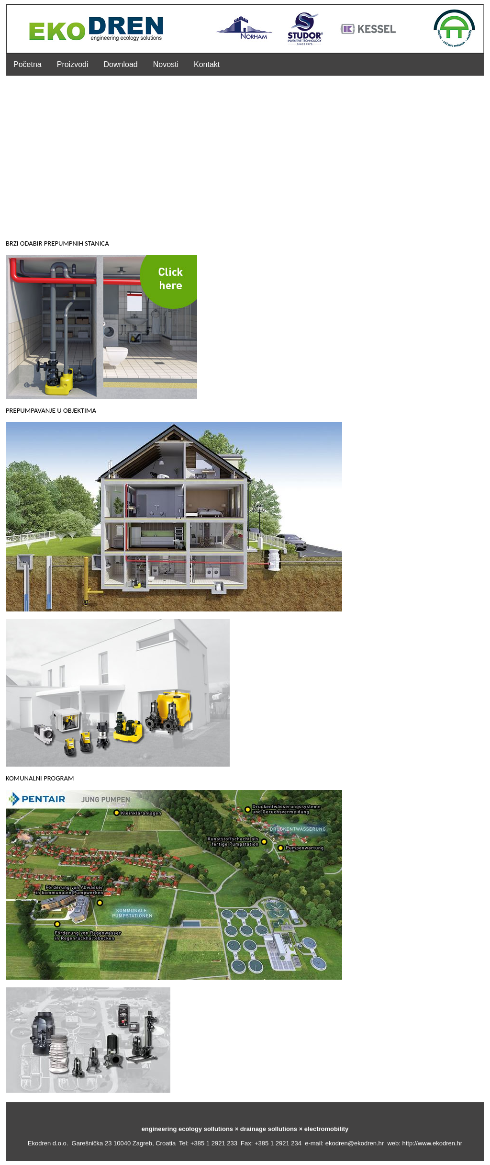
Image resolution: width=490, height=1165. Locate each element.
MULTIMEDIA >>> (203, 1090)
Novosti (165, 64)
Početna (27, 64)
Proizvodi (73, 64)
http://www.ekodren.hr (432, 1143)
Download (121, 64)
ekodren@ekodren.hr (354, 1143)
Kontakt (207, 64)
